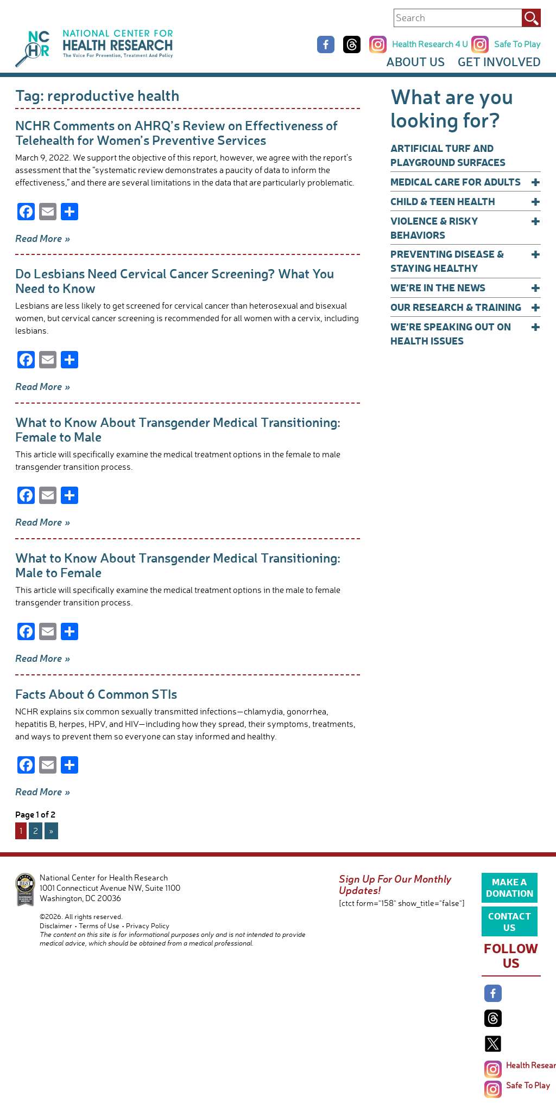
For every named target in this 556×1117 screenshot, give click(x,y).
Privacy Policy (147, 925)
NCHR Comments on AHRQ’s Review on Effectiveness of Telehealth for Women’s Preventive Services (176, 132)
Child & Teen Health (465, 201)
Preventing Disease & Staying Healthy (465, 261)
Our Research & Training (465, 307)
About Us (415, 61)
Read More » (43, 238)
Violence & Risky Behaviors (465, 227)
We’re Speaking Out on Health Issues (465, 333)
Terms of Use (99, 925)
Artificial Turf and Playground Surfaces (448, 155)
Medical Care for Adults (465, 182)
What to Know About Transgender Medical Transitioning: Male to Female (177, 564)
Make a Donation (509, 887)
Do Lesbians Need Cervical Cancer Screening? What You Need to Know (174, 280)
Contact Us (509, 921)
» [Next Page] (51, 830)
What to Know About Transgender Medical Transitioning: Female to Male (177, 429)
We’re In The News (465, 287)
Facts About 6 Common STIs (96, 693)
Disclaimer (56, 925)
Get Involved (499, 61)
